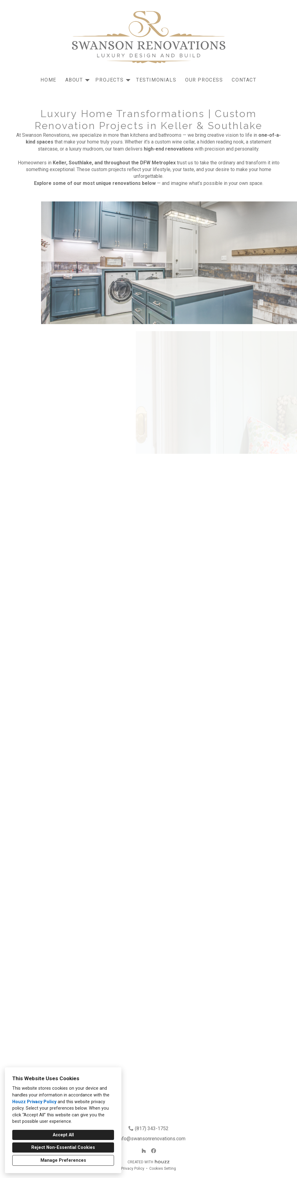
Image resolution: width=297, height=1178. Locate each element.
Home (48, 80)
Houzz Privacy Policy (34, 1101)
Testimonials (156, 80)
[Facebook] (154, 1151)
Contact (244, 80)
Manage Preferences (63, 1160)
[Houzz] (144, 1151)
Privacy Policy (132, 1168)
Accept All (63, 1135)
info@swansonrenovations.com (151, 1139)
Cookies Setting (162, 1168)
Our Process (204, 80)
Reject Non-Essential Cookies (63, 1147)
